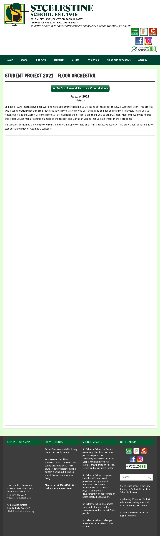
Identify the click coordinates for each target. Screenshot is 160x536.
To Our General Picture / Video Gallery (82, 88)
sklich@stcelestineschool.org (20, 511)
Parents (41, 60)
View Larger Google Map (19, 498)
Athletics (93, 60)
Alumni (76, 60)
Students (59, 60)
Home (10, 60)
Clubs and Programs (119, 60)
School (24, 60)
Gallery (142, 60)
